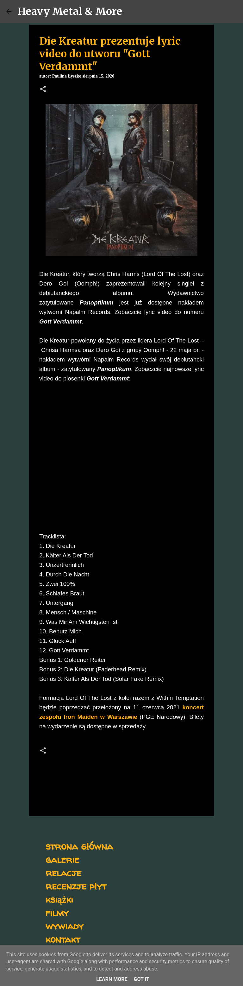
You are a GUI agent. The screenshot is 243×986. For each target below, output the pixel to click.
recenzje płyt (76, 885)
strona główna (79, 845)
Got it (141, 979)
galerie (62, 859)
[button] (43, 89)
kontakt (63, 939)
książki (59, 899)
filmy (57, 912)
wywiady (65, 925)
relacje (63, 872)
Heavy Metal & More (70, 11)
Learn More (111, 979)
